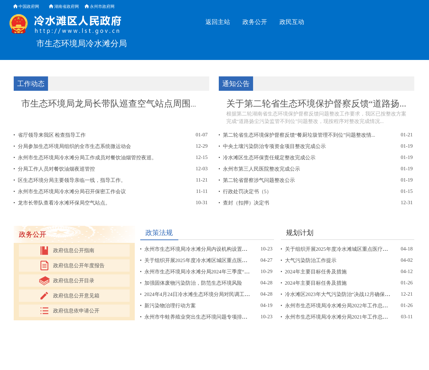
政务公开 (254, 21)
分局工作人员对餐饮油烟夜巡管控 (56, 169)
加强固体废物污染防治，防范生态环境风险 (193, 283)
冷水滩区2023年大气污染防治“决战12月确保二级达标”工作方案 (356, 294)
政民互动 (291, 21)
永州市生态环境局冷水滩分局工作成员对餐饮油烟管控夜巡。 (87, 157)
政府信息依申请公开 (76, 310)
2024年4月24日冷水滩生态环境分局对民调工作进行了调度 (210, 294)
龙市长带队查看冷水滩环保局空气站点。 (64, 203)
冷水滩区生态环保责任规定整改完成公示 (269, 157)
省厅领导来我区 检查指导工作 (52, 135)
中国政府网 (29, 6)
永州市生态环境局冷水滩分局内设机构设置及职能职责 (206, 249)
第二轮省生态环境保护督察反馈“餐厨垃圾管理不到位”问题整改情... (299, 135)
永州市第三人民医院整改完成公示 (261, 169)
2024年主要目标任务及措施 (316, 271)
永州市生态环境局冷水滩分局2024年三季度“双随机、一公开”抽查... (220, 271)
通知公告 (236, 83)
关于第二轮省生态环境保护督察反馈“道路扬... (316, 104)
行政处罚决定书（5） (247, 191)
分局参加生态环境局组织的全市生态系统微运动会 (74, 146)
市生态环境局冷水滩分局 (81, 43)
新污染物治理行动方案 (170, 305)
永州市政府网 (102, 6)
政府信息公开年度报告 (79, 265)
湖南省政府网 (66, 6)
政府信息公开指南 (73, 250)
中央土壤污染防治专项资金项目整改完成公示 (274, 146)
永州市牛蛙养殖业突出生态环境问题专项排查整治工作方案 (211, 317)
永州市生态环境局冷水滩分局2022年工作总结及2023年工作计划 (357, 305)
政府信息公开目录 (73, 280)
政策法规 (159, 232)
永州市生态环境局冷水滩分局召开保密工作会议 (72, 191)
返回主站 (217, 21)
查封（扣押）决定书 (246, 203)
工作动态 (31, 83)
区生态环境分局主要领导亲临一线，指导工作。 (72, 180)
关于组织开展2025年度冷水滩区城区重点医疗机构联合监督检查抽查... (223, 260)
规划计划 (299, 232)
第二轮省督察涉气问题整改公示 (259, 180)
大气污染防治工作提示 (310, 260)
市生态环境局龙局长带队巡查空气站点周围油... (113, 104)
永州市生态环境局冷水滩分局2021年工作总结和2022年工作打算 (357, 317)
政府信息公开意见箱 (76, 295)
